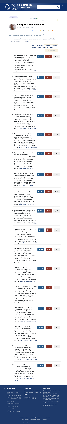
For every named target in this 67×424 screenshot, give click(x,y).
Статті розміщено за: (37, 45)
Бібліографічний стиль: (38, 47)
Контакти (29, 41)
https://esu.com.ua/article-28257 (28, 243)
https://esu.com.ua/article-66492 (28, 302)
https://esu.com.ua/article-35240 (28, 321)
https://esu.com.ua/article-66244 (28, 147)
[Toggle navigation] (6, 1)
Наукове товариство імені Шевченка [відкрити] (32, 392)
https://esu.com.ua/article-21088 (28, 340)
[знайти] (48, 7)
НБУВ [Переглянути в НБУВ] (50, 30)
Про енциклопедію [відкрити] (23, 417)
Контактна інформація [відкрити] (44, 417)
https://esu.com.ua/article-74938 (27, 109)
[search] (62, 6)
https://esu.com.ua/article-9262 (28, 262)
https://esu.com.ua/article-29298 (28, 359)
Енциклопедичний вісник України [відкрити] (51, 396)
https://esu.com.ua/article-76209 (28, 223)
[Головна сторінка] (11, 6)
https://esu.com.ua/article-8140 (27, 185)
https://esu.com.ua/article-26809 (28, 128)
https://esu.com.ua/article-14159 (27, 204)
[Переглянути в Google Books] (44, 30)
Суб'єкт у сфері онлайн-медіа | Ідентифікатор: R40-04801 (34, 422)
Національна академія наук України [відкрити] (32, 390)
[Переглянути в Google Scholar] (36, 30)
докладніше (20, 38)
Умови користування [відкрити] (34, 417)
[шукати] (58, 7)
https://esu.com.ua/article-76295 (27, 90)
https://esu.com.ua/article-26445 (28, 281)
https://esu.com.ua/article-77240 (28, 168)
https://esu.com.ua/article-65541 (27, 70)
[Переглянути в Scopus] (55, 30)
